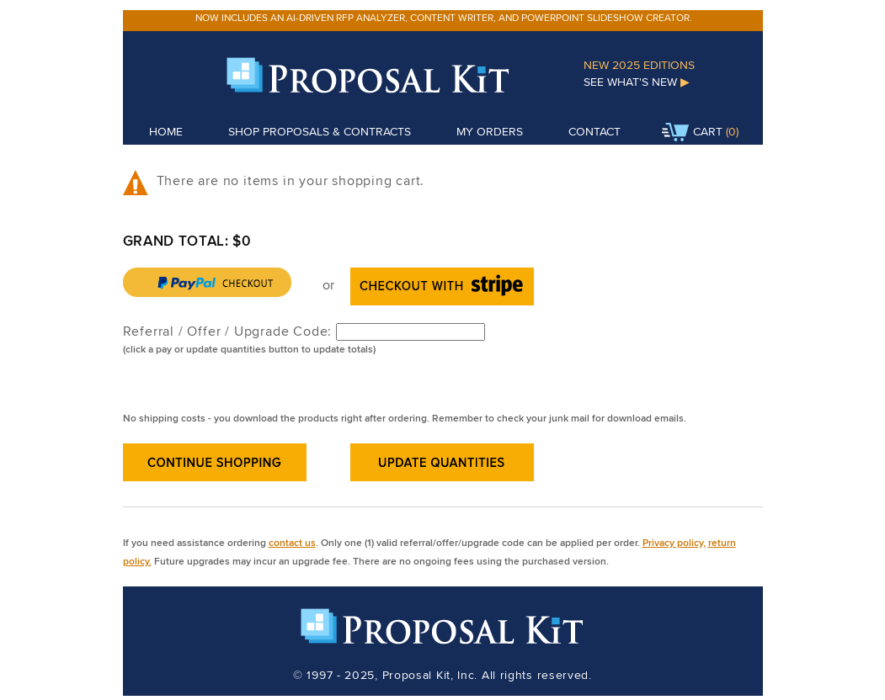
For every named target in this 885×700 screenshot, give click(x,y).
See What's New (637, 81)
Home (166, 131)
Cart (692, 133)
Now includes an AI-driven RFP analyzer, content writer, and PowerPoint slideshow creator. (443, 17)
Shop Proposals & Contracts (319, 131)
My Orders (489, 131)
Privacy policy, (674, 542)
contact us (292, 542)
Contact (594, 131)
